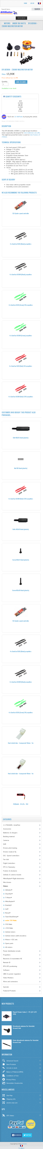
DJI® (4, 844)
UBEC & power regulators (12, 974)
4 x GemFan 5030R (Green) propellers (21, 335)
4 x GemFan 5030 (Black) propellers (20, 244)
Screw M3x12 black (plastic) (20, 560)
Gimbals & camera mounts (12, 875)
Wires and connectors (10, 982)
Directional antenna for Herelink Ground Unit (23, 1027)
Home (25, 3)
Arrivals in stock (9, 1068)
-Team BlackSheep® (11, 917)
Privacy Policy (9, 1079)
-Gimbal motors (9, 932)
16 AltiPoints (18, 117)
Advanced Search (10, 1060)
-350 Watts (8, 924)
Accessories (7, 829)
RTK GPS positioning (10, 966)
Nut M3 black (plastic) (20, 468)
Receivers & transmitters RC (12, 959)
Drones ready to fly (9, 852)
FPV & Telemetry (9, 867)
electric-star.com (9, 1102)
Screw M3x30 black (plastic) (20, 590)
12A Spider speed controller (20, 213)
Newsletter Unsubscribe (12, 1083)
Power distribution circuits (11, 951)
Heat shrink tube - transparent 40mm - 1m (20, 773)
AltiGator (24, 1144)
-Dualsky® (8, 905)
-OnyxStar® (8, 894)
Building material (9, 836)
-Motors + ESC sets (10, 940)
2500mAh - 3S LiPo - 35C (20, 804)
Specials (6, 987)
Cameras (6, 840)
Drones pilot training (10, 848)
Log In (32, 3)
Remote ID (6, 962)
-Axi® (6, 909)
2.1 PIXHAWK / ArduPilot (11, 825)
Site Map (7, 1095)
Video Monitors (8, 978)
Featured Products (9, 991)
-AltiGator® (8, 890)
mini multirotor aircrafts (32, 133)
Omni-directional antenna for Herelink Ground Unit (25, 1041)
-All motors (8, 947)
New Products (9, 1064)
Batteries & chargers (10, 833)
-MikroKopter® (9, 901)
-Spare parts (8, 943)
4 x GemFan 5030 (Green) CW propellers (21, 305)
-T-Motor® (8, 898)
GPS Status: (8, 1115)
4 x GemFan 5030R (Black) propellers (21, 274)
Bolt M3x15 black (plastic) (20, 437)
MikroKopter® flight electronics (13, 878)
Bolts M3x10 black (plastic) (21, 529)
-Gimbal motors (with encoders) (15, 936)
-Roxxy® (7, 913)
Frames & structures (10, 871)
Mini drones (7, 882)
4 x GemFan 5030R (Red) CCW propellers (21, 396)
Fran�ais (21, 1147)
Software (6, 970)
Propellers (6, 955)
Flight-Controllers (9, 863)
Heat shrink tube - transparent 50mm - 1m (20, 743)
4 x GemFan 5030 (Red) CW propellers (20, 366)
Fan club (6, 859)
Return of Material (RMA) (12, 1071)
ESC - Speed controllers (11, 856)
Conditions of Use (10, 1075)
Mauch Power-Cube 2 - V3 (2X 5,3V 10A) (25, 1013)
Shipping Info (9, 1099)
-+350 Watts (8, 928)
